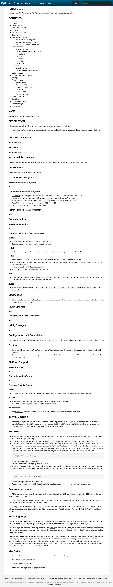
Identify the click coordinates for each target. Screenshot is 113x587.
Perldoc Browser (11, 3)
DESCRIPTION (17, 25)
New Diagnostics (21, 68)
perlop (21, 59)
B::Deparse (16, 196)
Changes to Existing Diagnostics (27, 70)
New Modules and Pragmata (26, 40)
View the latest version (65, 13)
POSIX (21, 63)
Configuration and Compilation (22, 75)
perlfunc (22, 54)
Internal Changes (18, 97)
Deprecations (16, 35)
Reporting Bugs (17, 104)
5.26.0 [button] (27, 3)
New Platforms (21, 82)
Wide (76, 3)
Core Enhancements (19, 28)
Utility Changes (17, 73)
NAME (14, 23)
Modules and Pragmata (20, 37)
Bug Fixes (15, 99)
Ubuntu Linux (23, 94)
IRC (88, 582)
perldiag (34, 302)
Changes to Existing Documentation (28, 51)
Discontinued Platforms (24, 85)
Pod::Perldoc (16, 203)
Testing (14, 78)
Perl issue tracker (71, 582)
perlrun (21, 61)
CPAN (25, 9)
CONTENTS (15, 18)
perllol (21, 56)
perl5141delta (13, 9)
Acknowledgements (19, 101)
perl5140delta (62, 130)
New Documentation (23, 49)
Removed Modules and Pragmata (27, 44)
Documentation (17, 47)
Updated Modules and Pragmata (27, 42)
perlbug (52, 528)
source (21, 9)
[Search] (97, 3)
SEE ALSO (16, 106)
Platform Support (18, 80)
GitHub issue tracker (57, 578)
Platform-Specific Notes (24, 87)
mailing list (82, 582)
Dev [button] (34, 3)
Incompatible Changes (20, 32)
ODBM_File (19, 412)
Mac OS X (22, 92)
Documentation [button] (45, 3)
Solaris (21, 89)
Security (15, 30)
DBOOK (33, 578)
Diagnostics (16, 66)
